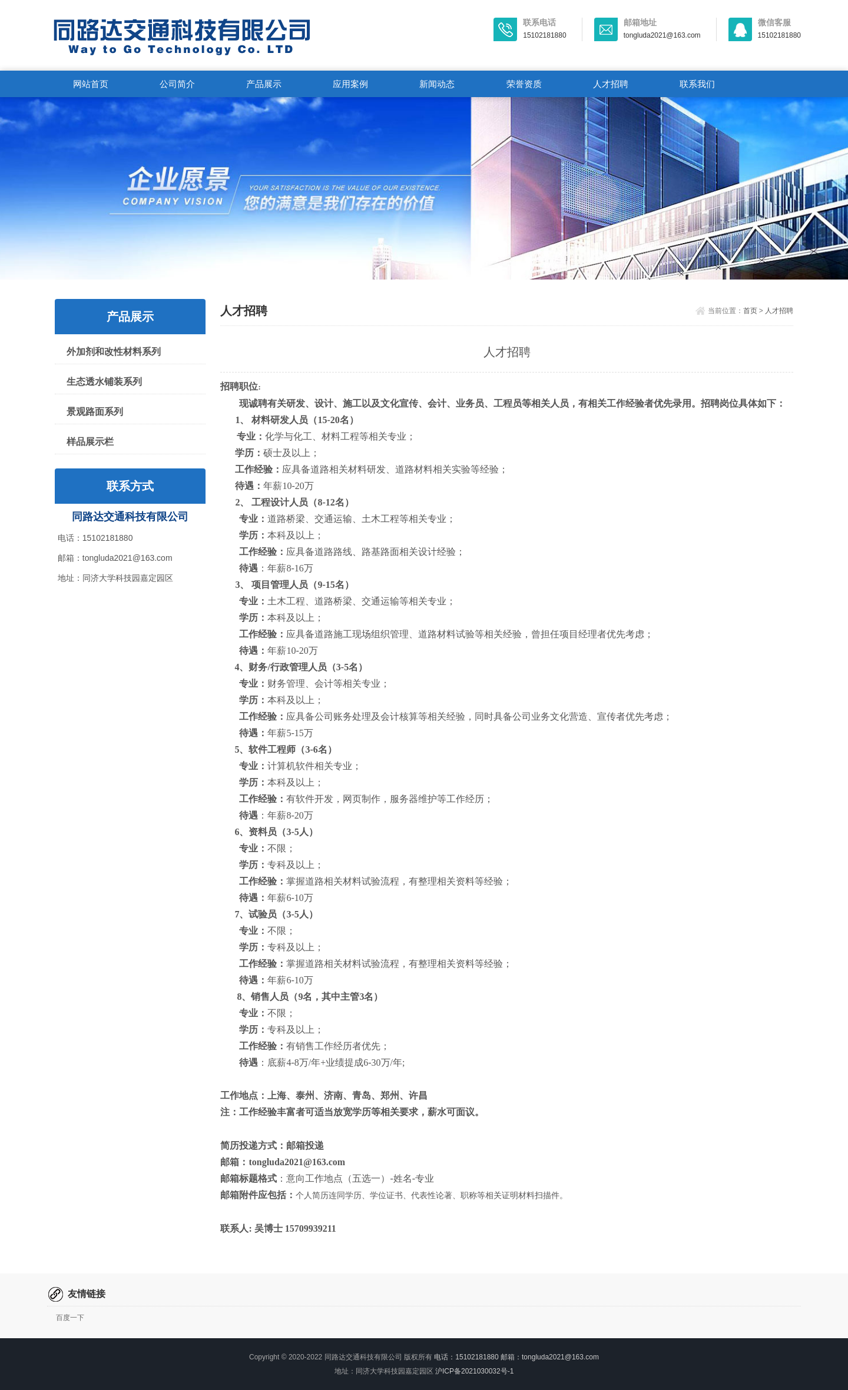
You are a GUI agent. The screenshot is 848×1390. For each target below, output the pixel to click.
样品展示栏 (90, 442)
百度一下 (70, 1317)
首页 (750, 311)
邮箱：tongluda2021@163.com (115, 558)
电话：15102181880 (95, 538)
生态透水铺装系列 (104, 382)
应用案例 (350, 84)
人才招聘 (610, 84)
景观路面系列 (95, 412)
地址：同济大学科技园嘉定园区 (115, 578)
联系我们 (697, 84)
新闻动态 (437, 84)
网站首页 (90, 84)
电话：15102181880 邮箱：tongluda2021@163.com (516, 1357)
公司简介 (177, 84)
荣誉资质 (524, 84)
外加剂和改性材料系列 (114, 352)
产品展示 (263, 84)
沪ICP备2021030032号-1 (474, 1371)
